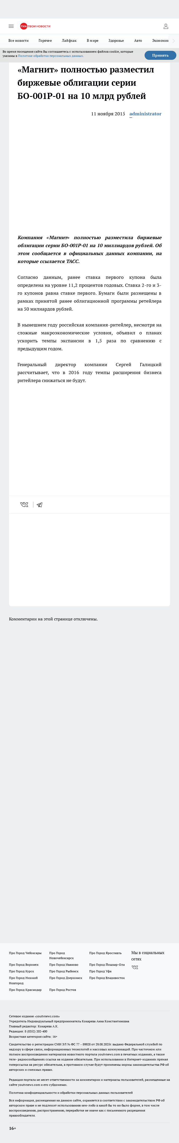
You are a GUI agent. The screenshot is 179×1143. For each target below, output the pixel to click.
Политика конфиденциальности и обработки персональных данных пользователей (71, 1093)
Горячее (45, 40)
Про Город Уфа (100, 971)
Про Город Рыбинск (63, 971)
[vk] (24, 504)
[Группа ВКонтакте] (134, 967)
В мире (93, 40)
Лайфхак (69, 40)
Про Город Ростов (62, 990)
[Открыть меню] (11, 26)
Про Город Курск (21, 971)
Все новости (18, 40)
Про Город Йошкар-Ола (107, 965)
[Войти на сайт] (165, 26)
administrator (145, 114)
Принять (160, 55)
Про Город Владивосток (107, 978)
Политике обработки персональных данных (50, 56)
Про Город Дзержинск (65, 978)
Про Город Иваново (63, 965)
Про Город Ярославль (105, 953)
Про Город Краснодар (25, 990)
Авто (138, 40)
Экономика (161, 40)
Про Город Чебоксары (25, 953)
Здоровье (116, 40)
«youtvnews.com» (47, 1016)
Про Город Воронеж (24, 965)
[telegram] (41, 504)
